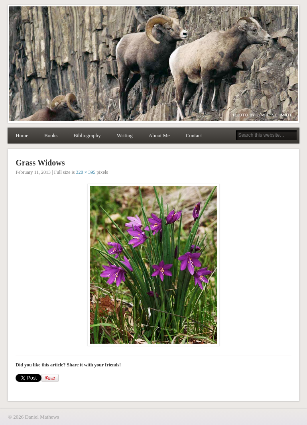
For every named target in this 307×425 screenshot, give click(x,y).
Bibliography (87, 135)
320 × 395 (86, 172)
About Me (159, 135)
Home (22, 135)
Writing (125, 135)
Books (50, 135)
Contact (194, 135)
